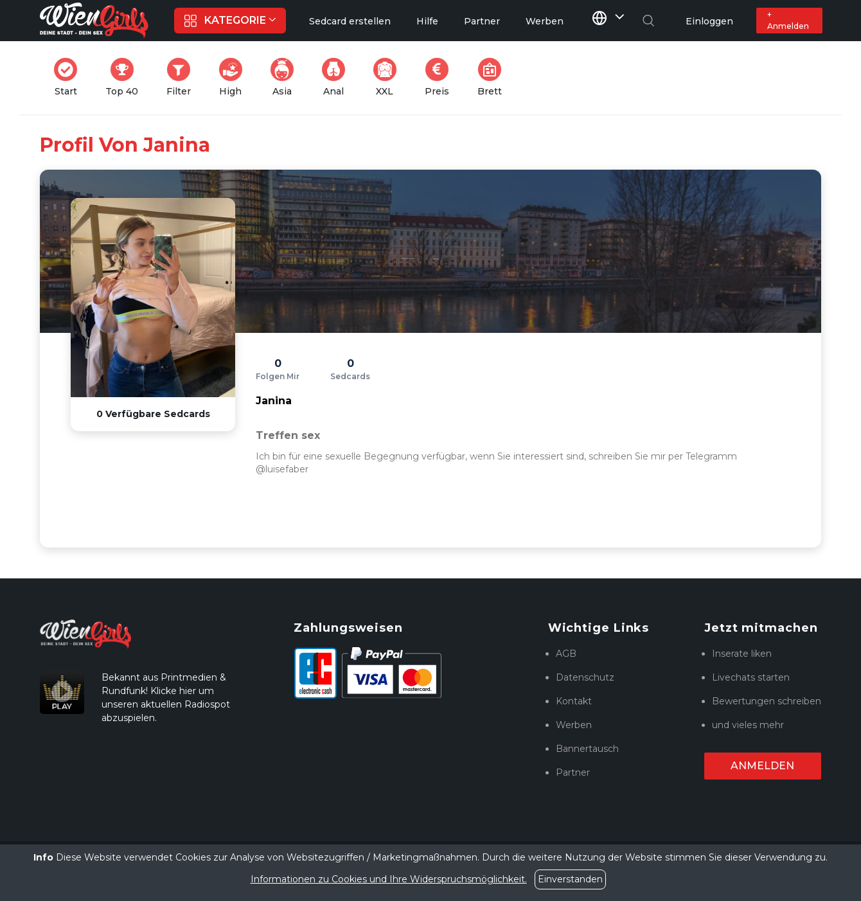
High (234, 77)
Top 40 (125, 77)
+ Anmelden (788, 20)
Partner (573, 772)
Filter (182, 77)
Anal (337, 77)
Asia (286, 77)
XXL (387, 77)
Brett (493, 77)
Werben (574, 725)
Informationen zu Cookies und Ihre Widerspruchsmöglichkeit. (389, 879)
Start (69, 77)
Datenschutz (585, 677)
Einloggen (709, 21)
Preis (441, 77)
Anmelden (762, 766)
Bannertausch (587, 748)
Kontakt (574, 701)
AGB (566, 653)
